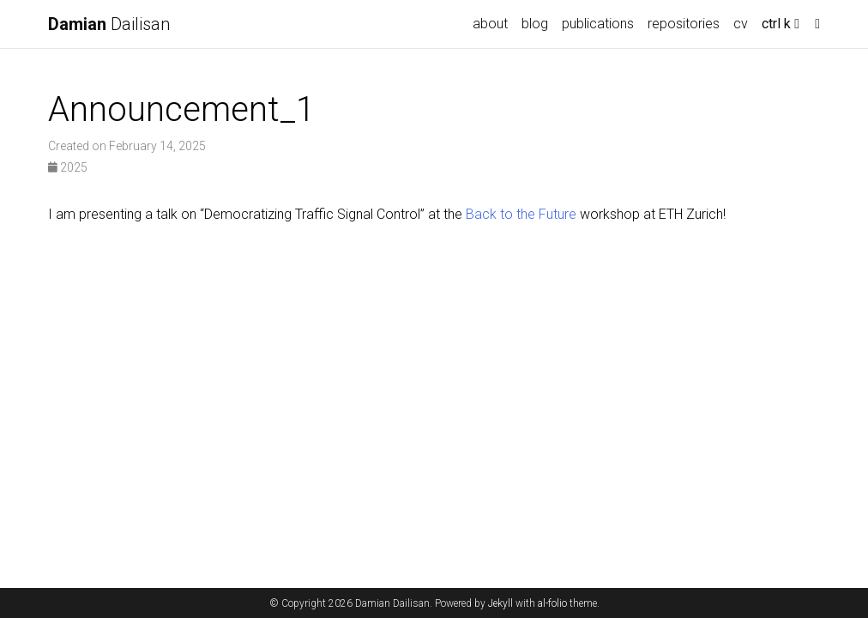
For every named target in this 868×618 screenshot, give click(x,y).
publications (598, 23)
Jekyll (500, 603)
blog (534, 23)
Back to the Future (521, 214)
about (490, 23)
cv (740, 23)
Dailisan (109, 24)
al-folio (552, 603)
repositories (684, 23)
